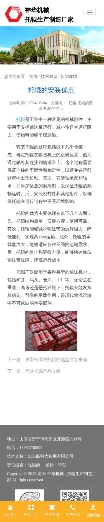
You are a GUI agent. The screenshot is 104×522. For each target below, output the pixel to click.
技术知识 (49, 76)
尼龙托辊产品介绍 (41, 371)
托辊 (18, 119)
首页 (33, 76)
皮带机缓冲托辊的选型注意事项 (54, 359)
